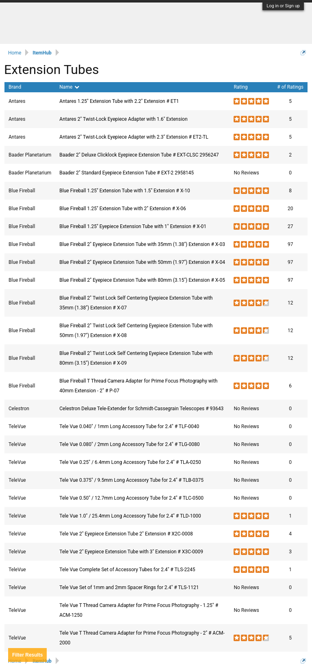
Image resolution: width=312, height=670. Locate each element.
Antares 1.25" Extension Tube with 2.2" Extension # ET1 (119, 101)
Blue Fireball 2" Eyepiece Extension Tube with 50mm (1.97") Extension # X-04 (142, 262)
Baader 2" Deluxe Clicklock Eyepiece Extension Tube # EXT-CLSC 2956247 (139, 155)
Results (27, 655)
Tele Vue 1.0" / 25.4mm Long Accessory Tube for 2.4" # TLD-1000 (130, 516)
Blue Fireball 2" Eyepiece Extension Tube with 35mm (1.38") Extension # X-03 (142, 244)
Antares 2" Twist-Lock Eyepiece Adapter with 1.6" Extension (123, 119)
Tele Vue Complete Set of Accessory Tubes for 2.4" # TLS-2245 (127, 569)
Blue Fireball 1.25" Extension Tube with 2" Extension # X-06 (122, 208)
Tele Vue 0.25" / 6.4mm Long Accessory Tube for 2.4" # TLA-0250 (130, 462)
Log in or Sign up (283, 6)
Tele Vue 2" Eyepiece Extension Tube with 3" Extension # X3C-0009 (131, 552)
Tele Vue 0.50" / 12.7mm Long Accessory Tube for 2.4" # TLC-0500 (131, 498)
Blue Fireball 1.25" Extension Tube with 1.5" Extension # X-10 (124, 191)
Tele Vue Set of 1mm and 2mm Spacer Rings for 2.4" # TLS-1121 (129, 587)
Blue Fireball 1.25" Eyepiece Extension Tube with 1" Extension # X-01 (132, 226)
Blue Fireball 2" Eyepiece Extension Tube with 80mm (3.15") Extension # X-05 (142, 280)
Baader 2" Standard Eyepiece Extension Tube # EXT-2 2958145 (126, 173)
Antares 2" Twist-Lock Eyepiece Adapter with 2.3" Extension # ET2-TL (133, 137)
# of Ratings (290, 87)
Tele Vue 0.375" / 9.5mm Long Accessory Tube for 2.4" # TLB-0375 (131, 480)
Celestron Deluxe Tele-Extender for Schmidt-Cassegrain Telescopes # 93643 (141, 408)
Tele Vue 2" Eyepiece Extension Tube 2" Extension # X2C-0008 (126, 534)
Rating (240, 87)
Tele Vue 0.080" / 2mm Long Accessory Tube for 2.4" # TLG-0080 (129, 444)
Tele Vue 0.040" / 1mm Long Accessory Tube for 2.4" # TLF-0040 (129, 426)
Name (69, 87)
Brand (15, 87)
